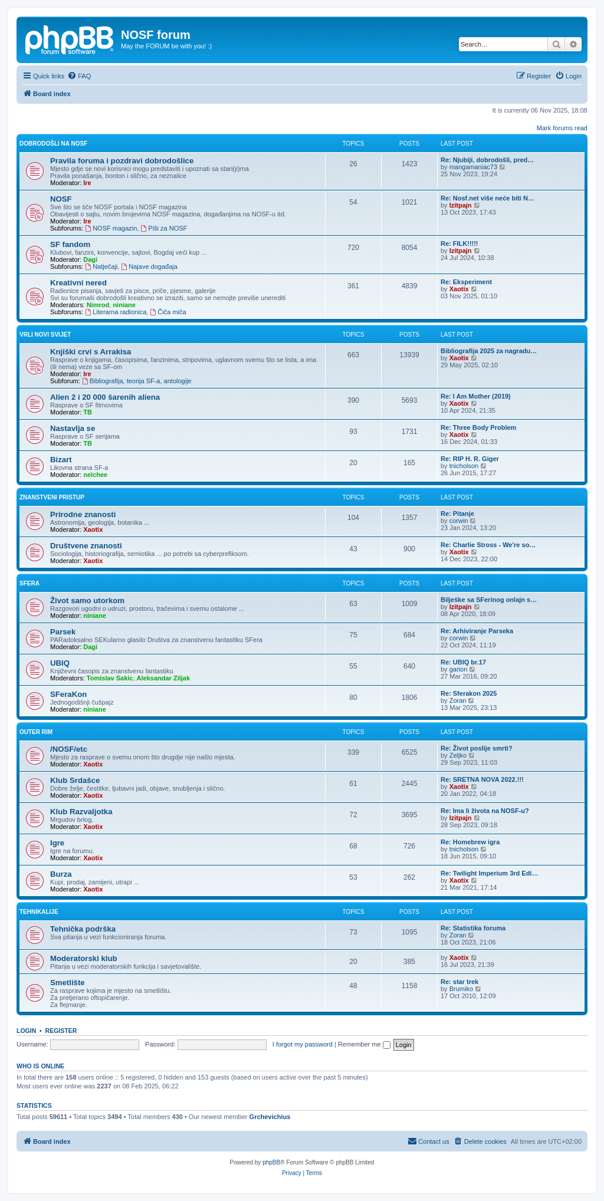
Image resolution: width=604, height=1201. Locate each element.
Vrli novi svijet (45, 334)
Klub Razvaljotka (81, 811)
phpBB (271, 1162)
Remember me (364, 1044)
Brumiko (461, 988)
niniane (124, 304)
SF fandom (70, 244)
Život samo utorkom (87, 600)
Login (26, 1030)
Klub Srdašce (75, 780)
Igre (57, 842)
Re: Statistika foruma (473, 928)
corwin (458, 520)
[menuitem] (79, 76)
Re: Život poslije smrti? (477, 748)
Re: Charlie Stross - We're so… (488, 544)
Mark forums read (562, 127)
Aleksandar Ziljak (164, 678)
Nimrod (98, 304)
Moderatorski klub (83, 958)
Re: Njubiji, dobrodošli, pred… (487, 159)
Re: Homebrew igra (470, 841)
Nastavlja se (72, 428)
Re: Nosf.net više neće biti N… (487, 198)
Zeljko (458, 755)
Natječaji (101, 266)
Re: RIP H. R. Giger (470, 458)
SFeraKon (68, 694)
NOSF (61, 199)
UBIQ (60, 663)
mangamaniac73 (473, 166)
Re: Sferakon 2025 (469, 693)
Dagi (90, 259)
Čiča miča (168, 311)
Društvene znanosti (86, 545)
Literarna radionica (115, 311)
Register (61, 1030)
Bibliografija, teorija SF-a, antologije (137, 380)
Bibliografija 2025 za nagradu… (489, 350)
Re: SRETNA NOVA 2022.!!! (482, 779)
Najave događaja (149, 266)
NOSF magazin (111, 228)
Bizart (61, 459)
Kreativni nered (78, 282)
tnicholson (464, 465)
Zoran (458, 700)
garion (458, 669)
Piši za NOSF (163, 228)
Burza (61, 874)
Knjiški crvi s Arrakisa (90, 351)
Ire (87, 182)
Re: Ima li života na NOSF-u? (485, 810)
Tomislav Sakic (110, 678)
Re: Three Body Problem (478, 427)
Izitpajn (460, 205)
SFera (29, 583)
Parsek (63, 631)
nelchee (95, 474)
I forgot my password (303, 1044)
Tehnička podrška (83, 928)
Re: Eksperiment (466, 281)
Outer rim (35, 732)
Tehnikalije (38, 912)
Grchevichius (270, 1116)
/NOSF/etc (68, 749)
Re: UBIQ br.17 (463, 662)
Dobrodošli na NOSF (53, 143)
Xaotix (459, 288)
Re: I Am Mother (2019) (476, 396)
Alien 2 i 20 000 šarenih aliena (105, 397)
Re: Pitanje (457, 513)
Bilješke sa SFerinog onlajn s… (489, 599)
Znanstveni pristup (51, 497)
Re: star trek (459, 981)
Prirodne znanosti (83, 514)
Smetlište (67, 982)
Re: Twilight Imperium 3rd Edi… (489, 873)
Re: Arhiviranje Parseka (477, 630)
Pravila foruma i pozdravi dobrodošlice (121, 160)
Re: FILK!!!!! (459, 243)
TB (87, 412)
